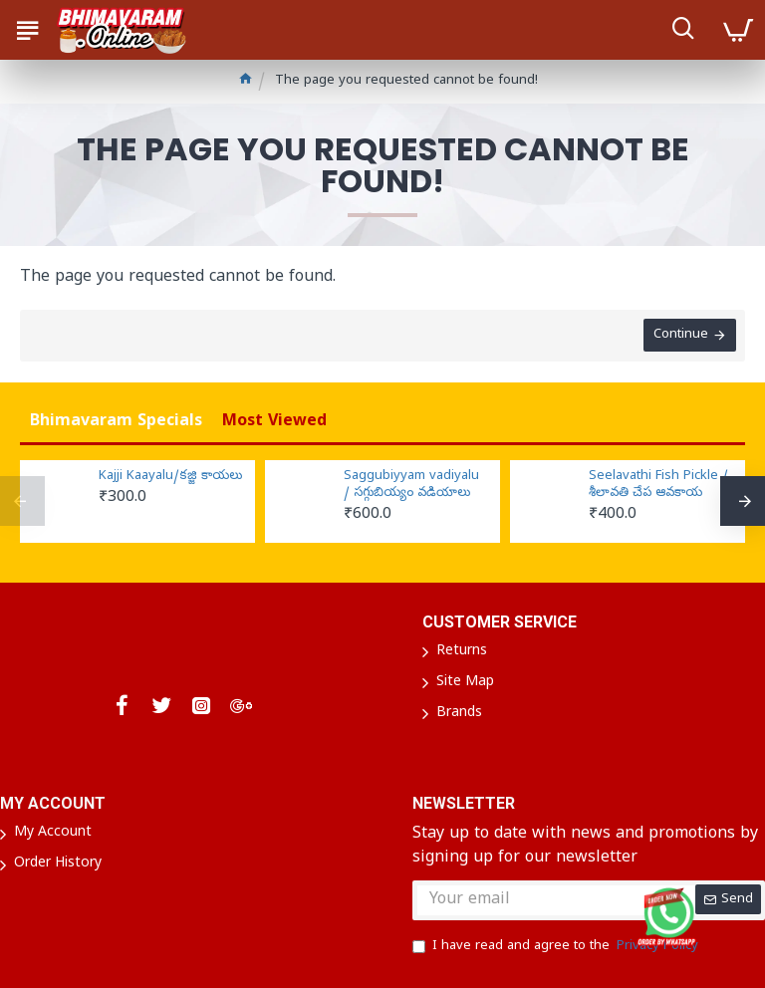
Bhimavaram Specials (116, 422)
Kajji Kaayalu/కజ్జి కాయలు (170, 477)
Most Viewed (274, 422)
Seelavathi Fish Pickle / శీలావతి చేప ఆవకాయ (658, 485)
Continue (679, 336)
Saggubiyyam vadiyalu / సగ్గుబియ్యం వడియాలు (411, 485)
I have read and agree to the (556, 947)
